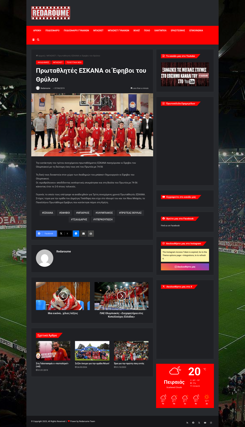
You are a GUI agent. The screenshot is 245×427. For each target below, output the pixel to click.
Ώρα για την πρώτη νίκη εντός (129, 362)
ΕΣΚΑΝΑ (48, 213)
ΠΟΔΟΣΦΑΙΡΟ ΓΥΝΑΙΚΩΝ (76, 30)
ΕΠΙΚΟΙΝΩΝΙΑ (196, 30)
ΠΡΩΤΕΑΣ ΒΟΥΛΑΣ (131, 213)
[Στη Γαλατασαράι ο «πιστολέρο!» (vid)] (53, 350)
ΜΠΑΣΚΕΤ (98, 30)
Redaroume (46, 88)
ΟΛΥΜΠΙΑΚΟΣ (105, 213)
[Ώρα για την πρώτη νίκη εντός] (131, 350)
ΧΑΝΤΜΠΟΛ (160, 30)
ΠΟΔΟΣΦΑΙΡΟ (52, 30)
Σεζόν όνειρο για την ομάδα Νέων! (92, 362)
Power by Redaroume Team (82, 421)
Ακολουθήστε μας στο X (179, 286)
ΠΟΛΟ (147, 30)
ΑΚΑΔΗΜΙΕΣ (43, 62)
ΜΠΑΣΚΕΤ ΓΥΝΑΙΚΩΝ (118, 30)
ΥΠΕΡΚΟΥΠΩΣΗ (103, 219)
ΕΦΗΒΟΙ (65, 213)
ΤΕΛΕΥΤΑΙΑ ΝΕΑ (74, 62)
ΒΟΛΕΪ (137, 30)
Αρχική (40, 56)
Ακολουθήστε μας (185, 267)
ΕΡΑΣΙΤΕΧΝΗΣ (178, 30)
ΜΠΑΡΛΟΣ (83, 213)
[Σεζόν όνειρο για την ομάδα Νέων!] (92, 350)
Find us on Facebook (170, 225)
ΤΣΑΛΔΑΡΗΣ (79, 219)
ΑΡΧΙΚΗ (37, 30)
